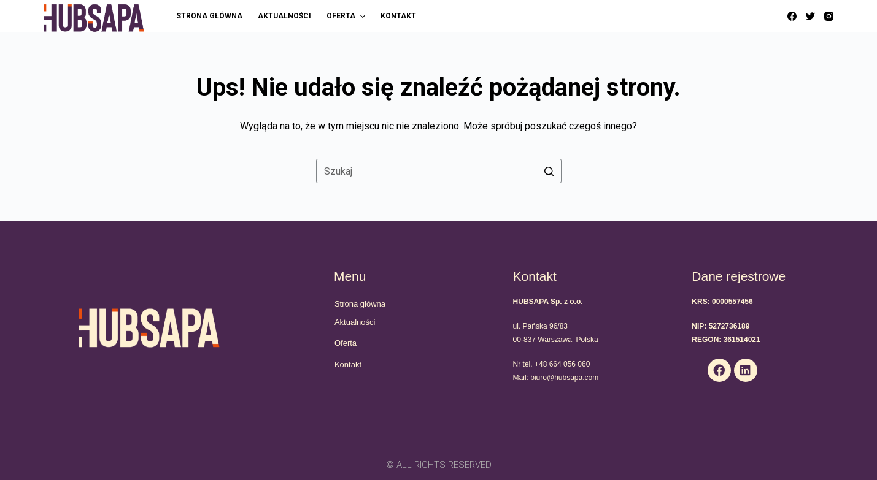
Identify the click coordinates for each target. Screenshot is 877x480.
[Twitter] (810, 16)
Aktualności (354, 322)
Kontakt (347, 364)
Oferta (350, 343)
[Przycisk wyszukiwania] (549, 171)
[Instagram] (828, 16)
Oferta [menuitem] (347, 16)
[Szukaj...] (439, 171)
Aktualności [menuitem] (284, 16)
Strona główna (359, 303)
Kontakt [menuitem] (398, 16)
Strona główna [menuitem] (209, 16)
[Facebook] (792, 16)
